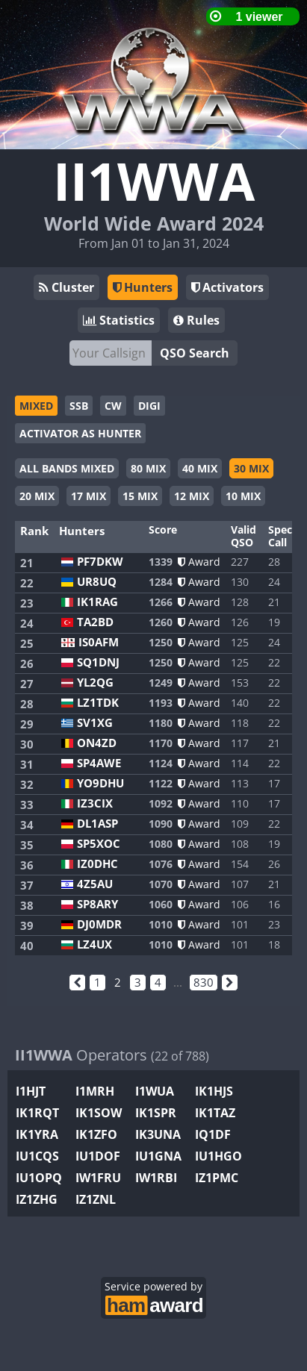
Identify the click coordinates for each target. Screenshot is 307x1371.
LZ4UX (94, 944)
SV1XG (95, 722)
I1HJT (31, 1091)
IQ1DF (213, 1134)
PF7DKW (100, 561)
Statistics (119, 320)
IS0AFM (98, 642)
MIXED (36, 406)
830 (203, 982)
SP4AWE (99, 763)
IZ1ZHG (37, 1199)
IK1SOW (98, 1113)
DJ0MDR (99, 924)
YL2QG (95, 682)
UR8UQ (97, 581)
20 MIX (37, 496)
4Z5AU (95, 884)
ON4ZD (97, 743)
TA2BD (95, 622)
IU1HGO (218, 1156)
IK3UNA (158, 1134)
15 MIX (140, 496)
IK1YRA (37, 1134)
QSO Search (194, 353)
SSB (78, 406)
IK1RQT (37, 1113)
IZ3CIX (95, 803)
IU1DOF (97, 1156)
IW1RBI (156, 1177)
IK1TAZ (215, 1113)
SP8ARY (97, 904)
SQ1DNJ (98, 662)
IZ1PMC (216, 1177)
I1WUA (154, 1091)
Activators (227, 287)
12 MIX (191, 496)
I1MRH (94, 1091)
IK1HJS (214, 1091)
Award (199, 562)
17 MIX (88, 496)
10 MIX (243, 496)
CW (113, 406)
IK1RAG (97, 602)
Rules (196, 320)
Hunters (143, 287)
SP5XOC (98, 843)
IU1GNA (158, 1156)
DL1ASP (97, 823)
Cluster (66, 287)
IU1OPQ (39, 1177)
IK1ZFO (96, 1134)
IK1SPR (155, 1113)
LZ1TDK (98, 702)
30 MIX (251, 468)
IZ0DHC (97, 863)
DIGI (149, 406)
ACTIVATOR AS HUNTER (80, 433)
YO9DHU (100, 783)
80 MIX (148, 468)
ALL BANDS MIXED (66, 468)
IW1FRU (98, 1177)
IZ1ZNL (95, 1199)
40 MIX (199, 468)
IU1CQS (37, 1156)
